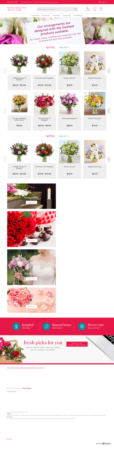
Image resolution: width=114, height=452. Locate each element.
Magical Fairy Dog (94, 78)
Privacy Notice (81, 450)
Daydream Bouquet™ (69, 118)
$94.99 (19, 125)
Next (109, 71)
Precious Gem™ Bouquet (44, 78)
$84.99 (69, 125)
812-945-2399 (14, 2)
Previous (5, 71)
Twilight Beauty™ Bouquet (19, 79)
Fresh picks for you (43, 279)
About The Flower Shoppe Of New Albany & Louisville (25, 302)
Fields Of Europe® (94, 118)
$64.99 (95, 85)
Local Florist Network (93, 450)
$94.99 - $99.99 (44, 125)
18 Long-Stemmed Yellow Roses (19, 119)
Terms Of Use (72, 450)
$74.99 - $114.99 (44, 85)
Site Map (103, 450)
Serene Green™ (69, 78)
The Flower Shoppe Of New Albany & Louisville (17, 9)
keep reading (27, 322)
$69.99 (69, 85)
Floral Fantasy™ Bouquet (44, 119)
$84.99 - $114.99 (19, 85)
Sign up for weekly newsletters (77, 278)
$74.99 (94, 125)
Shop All (63, 47)
